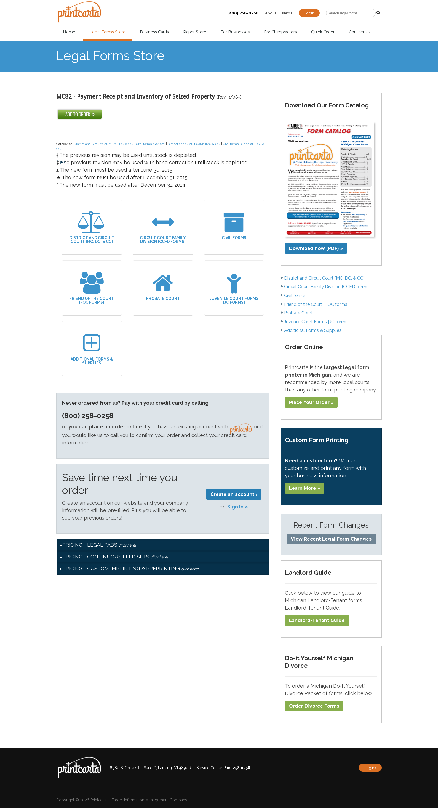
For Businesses (235, 32)
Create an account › (233, 494)
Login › (370, 767)
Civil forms (231, 144)
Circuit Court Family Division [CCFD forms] (163, 227)
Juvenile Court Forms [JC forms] (234, 288)
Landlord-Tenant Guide (317, 620)
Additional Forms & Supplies (92, 348)
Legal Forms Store (107, 32)
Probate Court (163, 286)
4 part (61, 136)
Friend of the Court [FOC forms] (92, 288)
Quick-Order (323, 32)
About (270, 13)
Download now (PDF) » (316, 248)
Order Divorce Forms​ (314, 706)
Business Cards (154, 32)
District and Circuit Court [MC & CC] (194, 144)
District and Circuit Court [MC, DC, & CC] (103, 144)
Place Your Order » (311, 402)
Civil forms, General (150, 144)
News (287, 13)
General (247, 144)
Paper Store (194, 32)
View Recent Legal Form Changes (331, 539)
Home (69, 32)
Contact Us (359, 32)
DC (257, 144)
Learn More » (304, 488)
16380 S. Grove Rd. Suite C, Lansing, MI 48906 (149, 767)
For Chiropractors (280, 32)
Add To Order (79, 114)
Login (309, 13)
